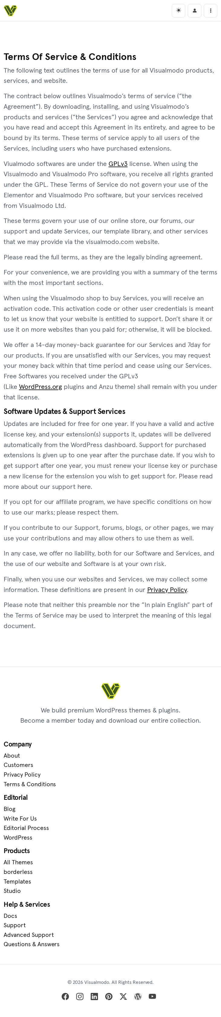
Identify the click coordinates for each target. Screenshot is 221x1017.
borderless (18, 873)
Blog (9, 810)
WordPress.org (40, 387)
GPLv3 (118, 164)
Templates (17, 882)
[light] (178, 10)
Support (15, 926)
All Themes (18, 863)
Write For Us (20, 819)
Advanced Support (29, 936)
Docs (10, 917)
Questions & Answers (32, 945)
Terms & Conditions (30, 785)
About (12, 756)
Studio (12, 892)
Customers (18, 766)
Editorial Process (26, 829)
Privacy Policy (167, 590)
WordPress (18, 838)
